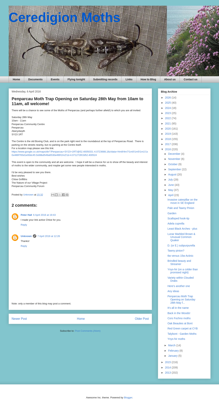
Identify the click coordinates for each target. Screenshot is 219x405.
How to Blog (148, 79)
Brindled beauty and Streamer (179, 262)
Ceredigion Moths (64, 17)
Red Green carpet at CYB (182, 328)
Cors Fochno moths (178, 318)
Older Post (142, 318)
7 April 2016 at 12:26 (48, 236)
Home (16, 79)
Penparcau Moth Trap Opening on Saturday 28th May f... (181, 299)
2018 (168, 139)
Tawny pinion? (175, 250)
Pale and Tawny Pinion (180, 208)
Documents (35, 79)
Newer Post (19, 318)
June (171, 184)
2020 (168, 128)
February (174, 350)
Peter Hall (26, 214)
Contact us (190, 79)
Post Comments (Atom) (88, 330)
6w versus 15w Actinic (180, 255)
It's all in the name (178, 307)
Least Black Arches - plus (182, 228)
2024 (168, 107)
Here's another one (178, 286)
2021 (168, 123)
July (171, 179)
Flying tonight (76, 79)
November (174, 158)
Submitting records (105, 79)
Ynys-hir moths (176, 338)
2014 (168, 367)
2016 (168, 149)
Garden (171, 213)
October (173, 164)
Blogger (128, 397)
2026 (168, 97)
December (174, 153)
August (172, 174)
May (171, 190)
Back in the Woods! (178, 313)
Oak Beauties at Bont (179, 323)
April (171, 195)
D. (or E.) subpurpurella (181, 245)
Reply (24, 224)
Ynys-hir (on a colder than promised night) (182, 271)
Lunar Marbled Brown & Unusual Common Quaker (181, 237)
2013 (168, 372)
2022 (168, 118)
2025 (168, 102)
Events (55, 79)
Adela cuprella (175, 223)
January (173, 355)
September (175, 169)
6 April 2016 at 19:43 (44, 214)
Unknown (26, 236)
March (172, 345)
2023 (168, 113)
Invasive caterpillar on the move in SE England (182, 201)
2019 (168, 133)
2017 (168, 144)
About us (170, 79)
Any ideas (173, 291)
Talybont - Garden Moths (181, 333)
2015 (168, 362)
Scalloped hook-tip (178, 218)
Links (128, 79)
